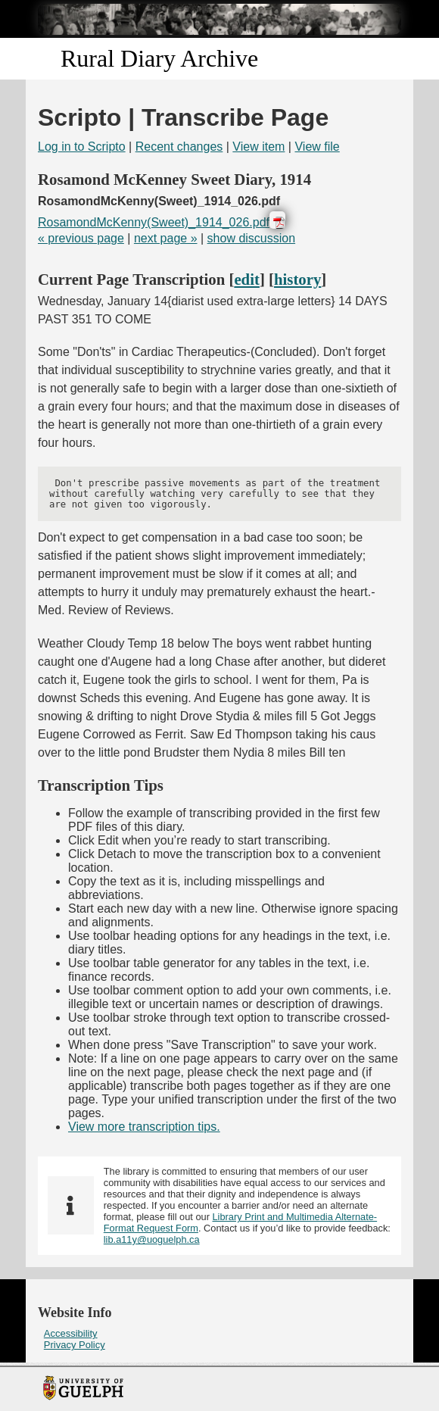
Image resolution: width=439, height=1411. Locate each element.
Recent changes (179, 146)
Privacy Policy (74, 1344)
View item (258, 146)
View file (316, 146)
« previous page (81, 238)
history (297, 279)
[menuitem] (219, 1333)
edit (247, 279)
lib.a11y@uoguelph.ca (152, 1239)
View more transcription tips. (144, 1126)
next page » (166, 238)
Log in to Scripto (82, 146)
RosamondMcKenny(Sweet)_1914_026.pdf (153, 222)
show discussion (251, 238)
